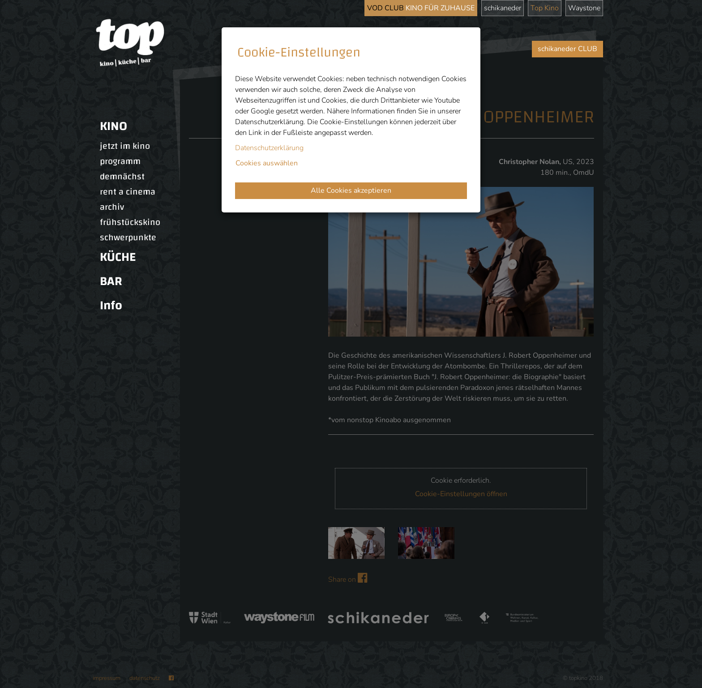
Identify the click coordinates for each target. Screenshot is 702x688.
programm (120, 161)
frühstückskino (130, 222)
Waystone (584, 8)
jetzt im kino (125, 146)
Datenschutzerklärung (269, 148)
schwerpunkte (128, 237)
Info (111, 305)
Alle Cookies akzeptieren (351, 190)
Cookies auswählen (266, 163)
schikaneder (502, 8)
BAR (111, 281)
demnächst (122, 176)
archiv (112, 207)
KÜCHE (118, 257)
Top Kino (545, 8)
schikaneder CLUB (567, 49)
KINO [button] (113, 126)
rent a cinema (127, 191)
